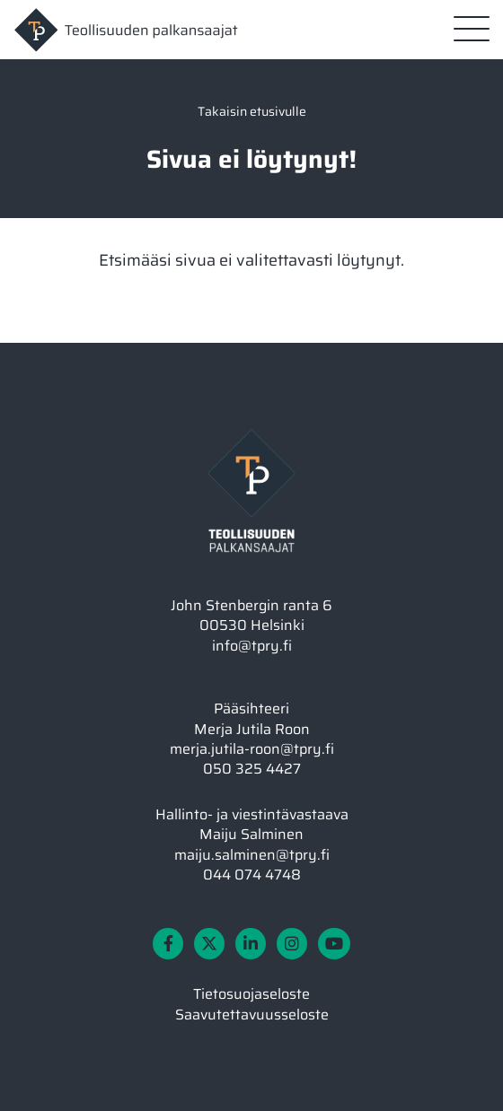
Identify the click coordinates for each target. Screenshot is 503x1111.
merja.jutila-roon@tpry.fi (252, 749)
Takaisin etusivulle (252, 111)
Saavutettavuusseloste (252, 1014)
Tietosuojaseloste (251, 994)
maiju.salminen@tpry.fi (252, 855)
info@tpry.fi (252, 645)
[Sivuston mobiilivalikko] (472, 28)
